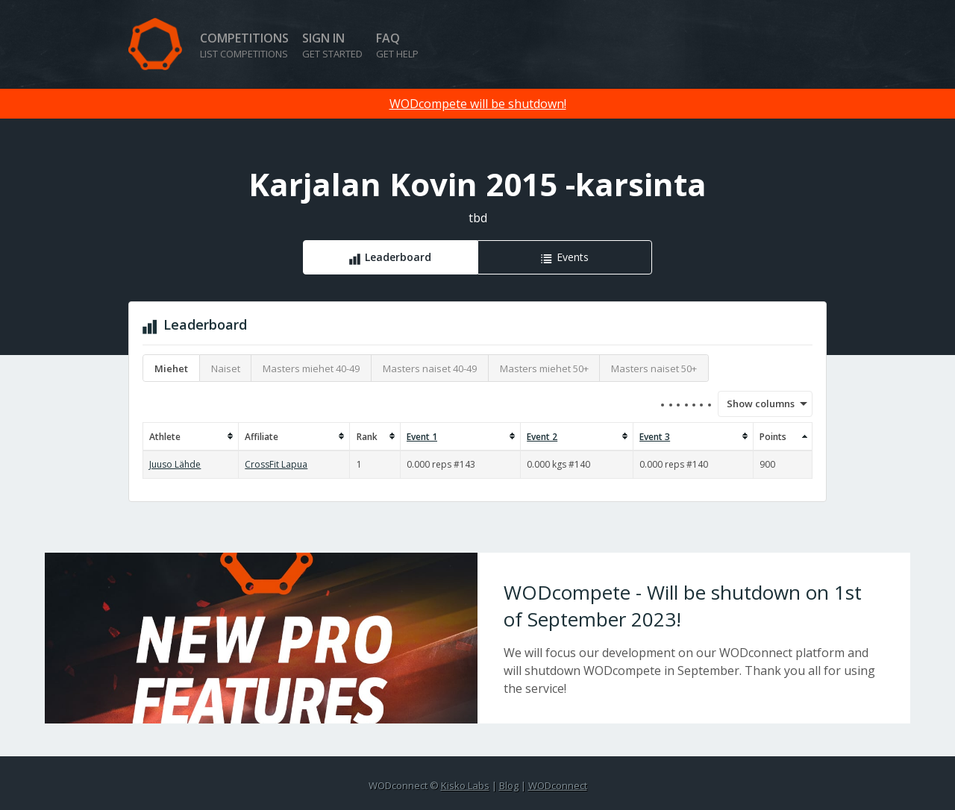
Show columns (756, 403)
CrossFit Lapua (276, 464)
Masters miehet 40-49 (311, 368)
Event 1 (422, 436)
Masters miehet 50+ (544, 368)
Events (573, 257)
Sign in (332, 45)
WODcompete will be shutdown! (477, 103)
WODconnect (557, 785)
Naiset (225, 368)
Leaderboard (398, 257)
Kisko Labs (465, 785)
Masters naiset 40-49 (430, 368)
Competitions (244, 45)
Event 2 (542, 436)
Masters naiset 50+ (654, 368)
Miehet (171, 368)
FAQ (397, 45)
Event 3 (654, 436)
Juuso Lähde (175, 464)
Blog (509, 785)
